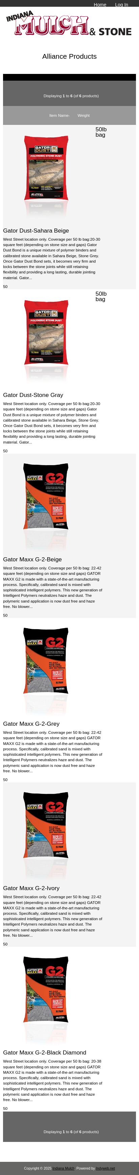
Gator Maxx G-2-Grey (31, 723)
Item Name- (59, 115)
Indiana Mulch (64, 1168)
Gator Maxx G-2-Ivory (31, 888)
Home (100, 4)
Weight (84, 115)
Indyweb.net (105, 1168)
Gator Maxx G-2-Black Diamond (44, 1052)
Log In (121, 4)
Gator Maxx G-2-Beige (32, 559)
